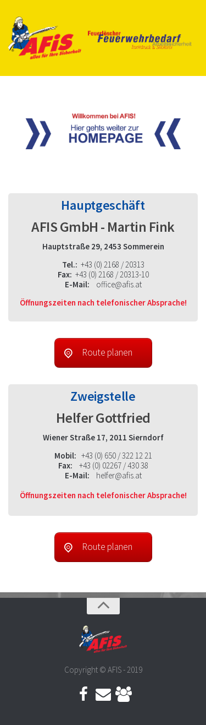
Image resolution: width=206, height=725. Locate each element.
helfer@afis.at (119, 475)
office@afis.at (119, 284)
